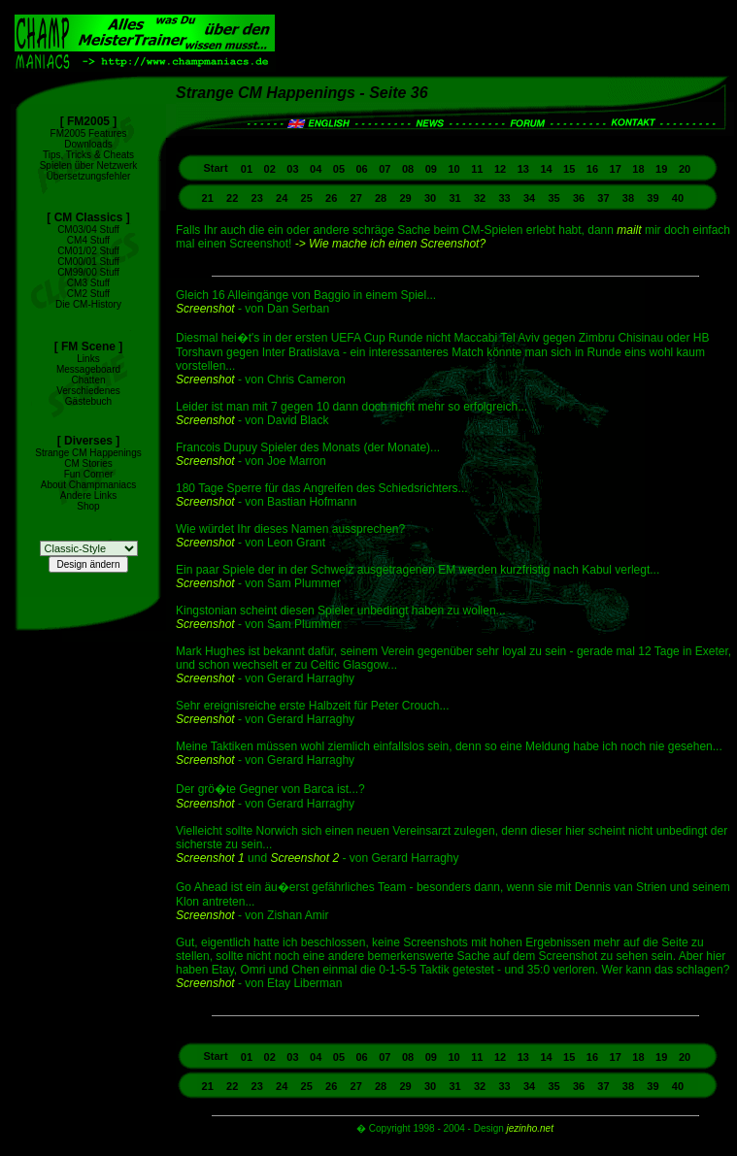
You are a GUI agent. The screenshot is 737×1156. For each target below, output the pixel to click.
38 (628, 198)
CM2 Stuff (88, 293)
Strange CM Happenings (88, 452)
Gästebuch (88, 401)
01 (246, 169)
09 (431, 169)
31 (454, 198)
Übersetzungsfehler (89, 176)
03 (292, 169)
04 (315, 169)
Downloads (88, 144)
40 (678, 198)
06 (362, 169)
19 (661, 169)
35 (553, 198)
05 (339, 169)
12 (500, 169)
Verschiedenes (88, 390)
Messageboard (88, 369)
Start (216, 168)
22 (232, 198)
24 (281, 198)
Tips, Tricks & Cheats (88, 154)
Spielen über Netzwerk (89, 165)
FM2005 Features (88, 133)
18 (638, 169)
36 (579, 198)
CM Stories (88, 463)
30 (430, 198)
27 (356, 198)
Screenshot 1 (210, 858)
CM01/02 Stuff (88, 251)
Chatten (88, 380)
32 (480, 198)
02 (270, 169)
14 (546, 169)
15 (569, 169)
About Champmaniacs (88, 484)
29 (405, 198)
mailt (629, 230)
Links (88, 358)
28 (380, 198)
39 (652, 198)
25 (307, 198)
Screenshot (205, 308)
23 (257, 198)
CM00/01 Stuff (88, 261)
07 (384, 169)
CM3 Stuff (88, 283)
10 (453, 169)
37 (603, 198)
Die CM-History (88, 304)
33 (504, 198)
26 (331, 198)
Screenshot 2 (304, 858)
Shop (88, 506)
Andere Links (88, 495)
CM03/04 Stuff (88, 229)
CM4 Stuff (88, 240)
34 (529, 198)
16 (592, 169)
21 (208, 198)
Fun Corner (89, 474)
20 (684, 169)
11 (477, 169)
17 (615, 169)
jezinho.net (530, 1128)
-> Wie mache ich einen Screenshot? (390, 243)
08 (408, 169)
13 (523, 169)
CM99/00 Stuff (88, 272)
